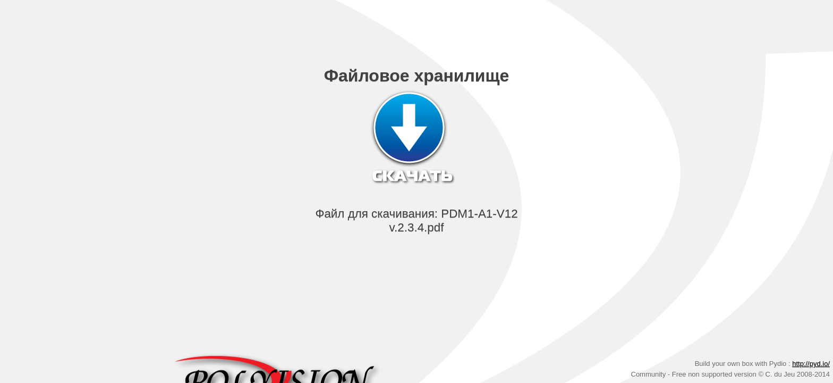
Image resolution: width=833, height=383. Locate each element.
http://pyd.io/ (811, 364)
